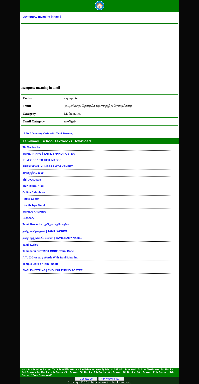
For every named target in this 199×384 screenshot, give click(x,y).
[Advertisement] (99, 53)
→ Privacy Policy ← (111, 378)
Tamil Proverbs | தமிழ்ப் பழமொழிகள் (46, 224)
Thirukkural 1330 (33, 186)
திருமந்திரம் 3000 (33, 172)
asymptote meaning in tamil (42, 16)
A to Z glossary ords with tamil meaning (48, 133)
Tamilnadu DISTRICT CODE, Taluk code (48, 251)
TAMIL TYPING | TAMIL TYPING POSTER (49, 153)
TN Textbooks (31, 147)
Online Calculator (34, 192)
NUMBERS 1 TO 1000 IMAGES (42, 160)
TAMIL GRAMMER (34, 211)
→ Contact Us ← (86, 378)
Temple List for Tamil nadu (40, 263)
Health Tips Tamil (34, 205)
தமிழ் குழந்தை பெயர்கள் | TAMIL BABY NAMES (53, 237)
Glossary (28, 218)
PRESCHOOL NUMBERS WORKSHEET (48, 166)
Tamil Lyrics (30, 244)
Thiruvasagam (32, 179)
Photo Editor (31, 198)
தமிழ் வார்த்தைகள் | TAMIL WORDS (45, 231)
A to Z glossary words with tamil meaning (50, 257)
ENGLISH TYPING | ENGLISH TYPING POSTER (53, 270)
